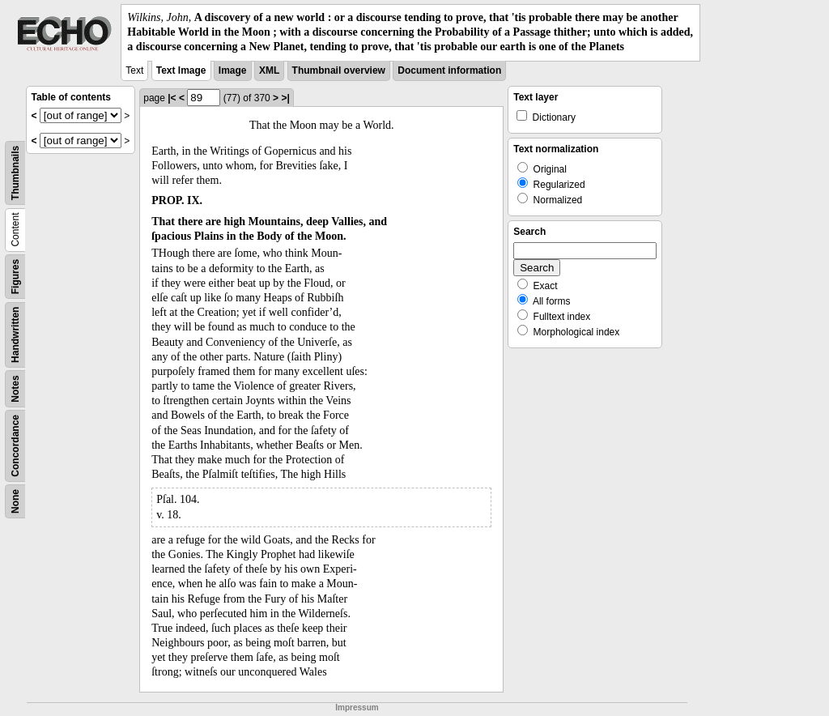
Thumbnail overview (338, 70)
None (15, 501)
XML (269, 70)
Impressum (356, 707)
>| (285, 98)
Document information (449, 70)
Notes (15, 388)
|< (172, 98)
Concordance (15, 446)
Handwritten (15, 334)
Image (233, 70)
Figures (15, 275)
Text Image (181, 70)
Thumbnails (15, 172)
